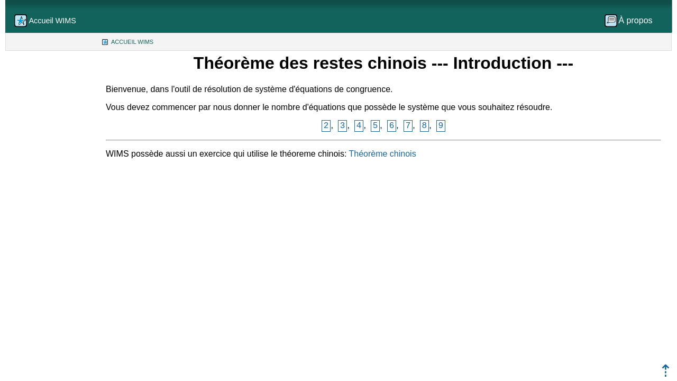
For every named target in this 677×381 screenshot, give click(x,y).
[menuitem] (632, 20)
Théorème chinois (382, 153)
